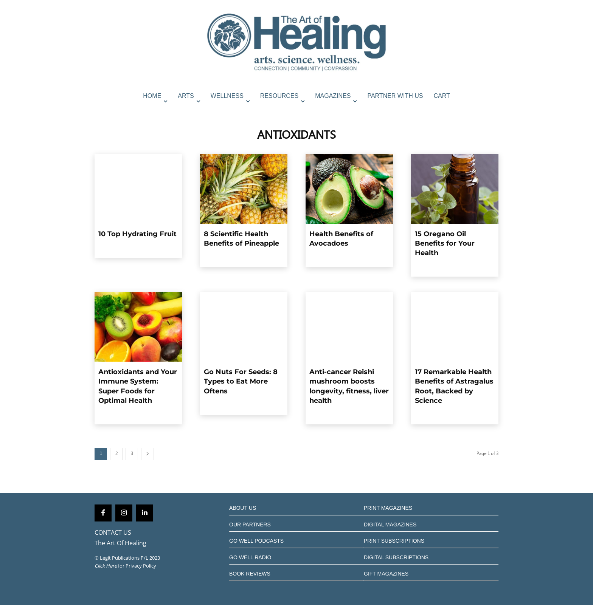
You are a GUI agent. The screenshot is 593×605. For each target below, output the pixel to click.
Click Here (106, 565)
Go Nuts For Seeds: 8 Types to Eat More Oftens (241, 381)
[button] (490, 112)
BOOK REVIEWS (249, 574)
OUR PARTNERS (250, 524)
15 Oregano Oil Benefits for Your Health (445, 243)
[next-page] (147, 454)
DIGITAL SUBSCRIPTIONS (396, 557)
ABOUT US (242, 508)
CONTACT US (113, 532)
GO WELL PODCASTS (256, 541)
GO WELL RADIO (250, 557)
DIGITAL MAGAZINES (390, 524)
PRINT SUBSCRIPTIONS (394, 541)
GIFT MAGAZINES (386, 574)
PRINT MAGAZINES (388, 508)
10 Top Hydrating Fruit (137, 234)
